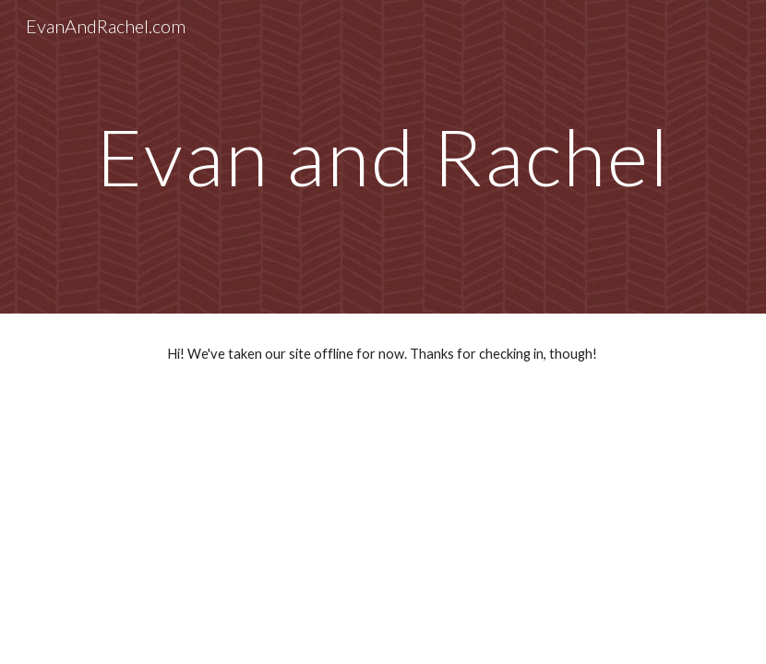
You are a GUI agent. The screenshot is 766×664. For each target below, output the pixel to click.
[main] (383, 156)
